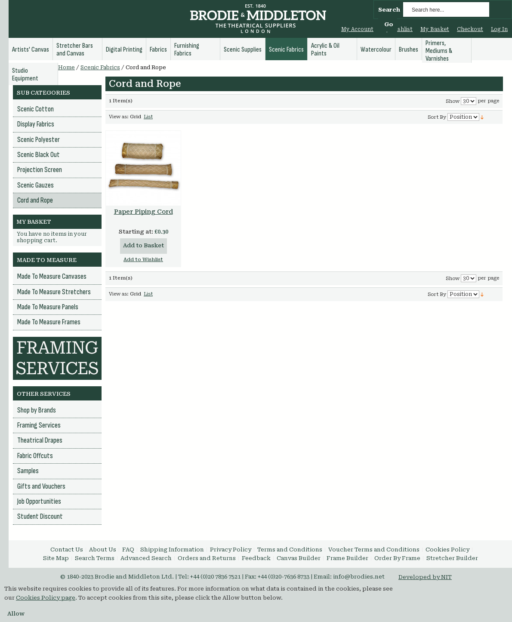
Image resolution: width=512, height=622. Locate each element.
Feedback (256, 558)
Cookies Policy (447, 549)
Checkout (470, 29)
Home (66, 68)
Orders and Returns (207, 558)
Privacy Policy (230, 549)
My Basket (434, 29)
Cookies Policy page (45, 597)
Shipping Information (172, 549)
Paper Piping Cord (143, 211)
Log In (499, 29)
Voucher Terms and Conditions (373, 549)
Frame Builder (347, 558)
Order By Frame (397, 558)
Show (453, 101)
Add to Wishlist (143, 259)
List (148, 117)
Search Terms (94, 558)
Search (389, 9)
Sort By (437, 117)
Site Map (56, 558)
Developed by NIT (425, 577)
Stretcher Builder (452, 558)
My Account (357, 29)
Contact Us (66, 549)
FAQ (128, 549)
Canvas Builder (299, 558)
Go (388, 24)
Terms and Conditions (289, 549)
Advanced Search (146, 558)
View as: (119, 117)
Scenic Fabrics (100, 68)
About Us (102, 549)
